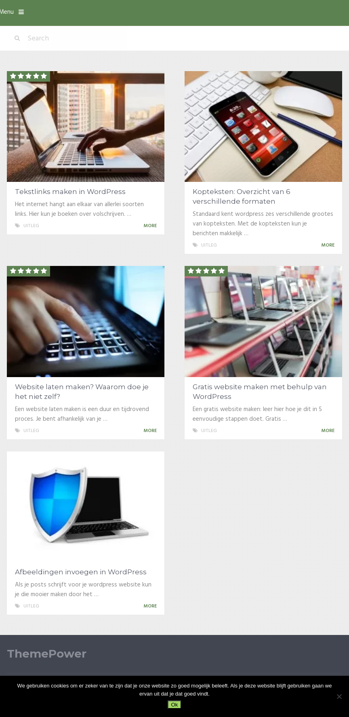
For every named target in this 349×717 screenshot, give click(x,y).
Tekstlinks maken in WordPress (70, 192)
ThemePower (46, 653)
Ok (174, 705)
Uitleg (31, 226)
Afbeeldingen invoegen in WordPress (81, 572)
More (151, 226)
